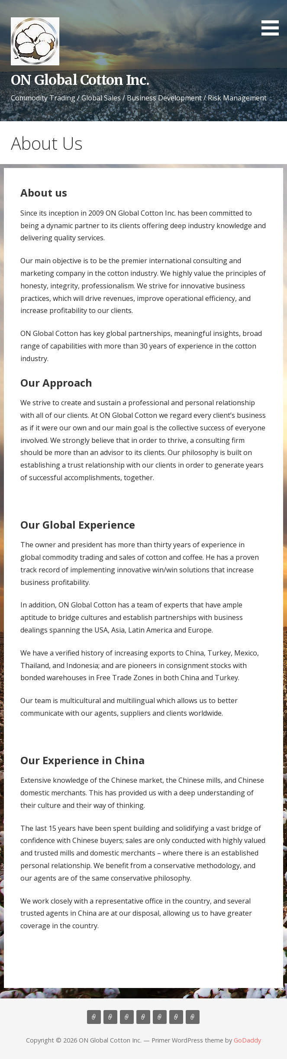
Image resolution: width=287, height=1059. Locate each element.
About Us (110, 1017)
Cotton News (176, 1017)
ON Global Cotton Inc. (80, 80)
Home (94, 1017)
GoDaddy (247, 1040)
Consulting (127, 1017)
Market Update (193, 1017)
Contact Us (160, 1017)
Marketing (143, 1017)
